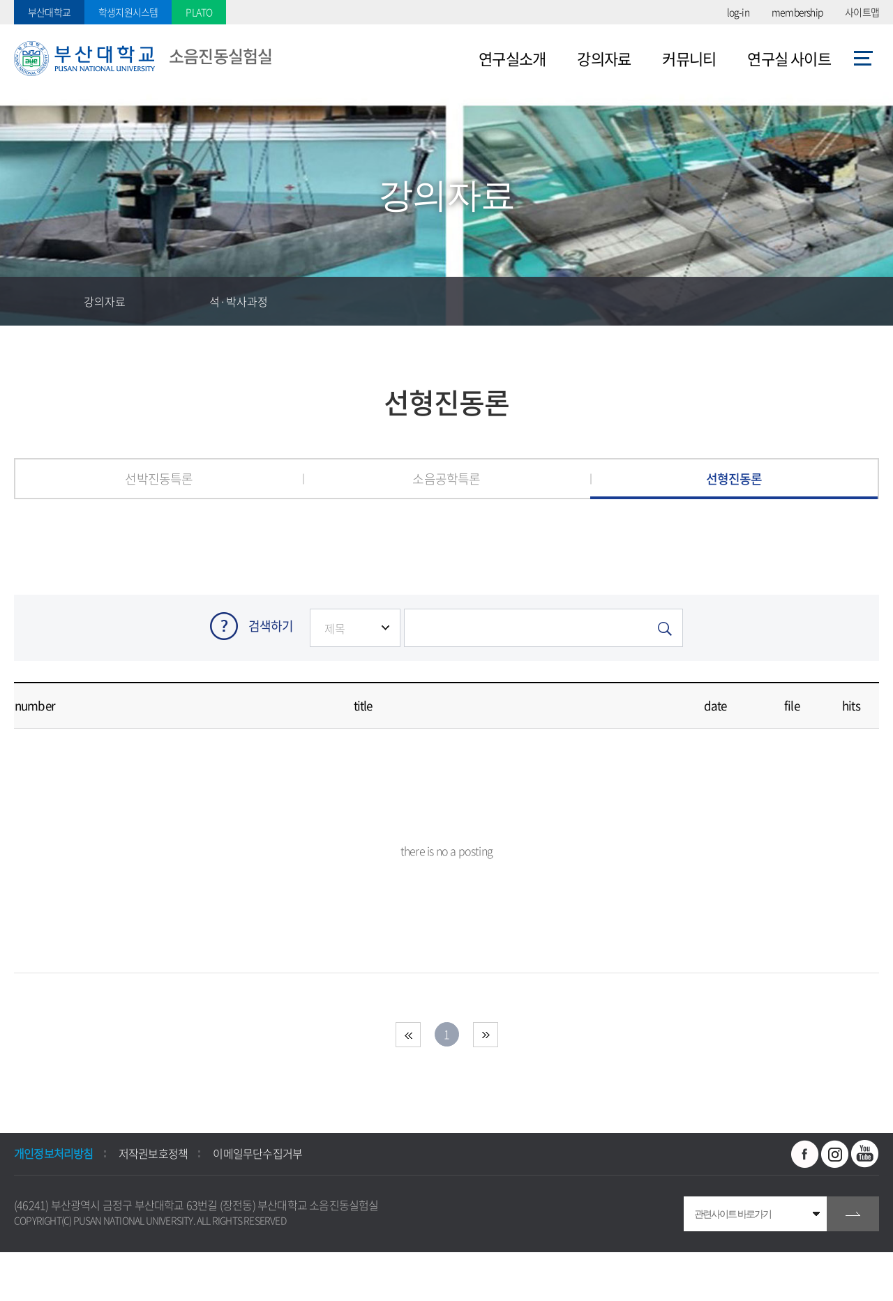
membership (797, 12)
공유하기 (819, 301)
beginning (408, 1034)
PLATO (199, 12)
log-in (738, 12)
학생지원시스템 (128, 12)
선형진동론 (734, 478)
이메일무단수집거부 (257, 1153)
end (485, 1034)
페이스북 (805, 1154)
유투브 (865, 1154)
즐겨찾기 (770, 301)
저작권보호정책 (153, 1153)
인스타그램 (835, 1154)
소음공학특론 (446, 478)
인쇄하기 (868, 301)
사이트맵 (862, 12)
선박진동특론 (159, 478)
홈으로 (38, 301)
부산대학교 (49, 12)
